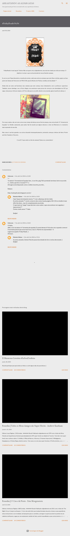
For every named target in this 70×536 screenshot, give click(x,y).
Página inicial (6, 11)
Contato (40, 11)
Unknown (10, 176)
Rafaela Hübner (17, 196)
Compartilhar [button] (60, 162)
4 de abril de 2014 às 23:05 (32, 196)
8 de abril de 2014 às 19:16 (32, 237)
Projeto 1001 (29, 11)
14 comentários (19, 520)
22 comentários (19, 445)
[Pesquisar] (62, 3)
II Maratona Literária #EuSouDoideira (18, 358)
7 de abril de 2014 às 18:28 (22, 223)
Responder (12, 218)
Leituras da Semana (19, 162)
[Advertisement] (35, 145)
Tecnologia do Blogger (35, 531)
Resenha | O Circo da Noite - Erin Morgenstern (22, 501)
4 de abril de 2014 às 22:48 (22, 176)
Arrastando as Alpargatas (18, 3)
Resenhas (18, 11)
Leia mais (65, 370)
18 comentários (19, 370)
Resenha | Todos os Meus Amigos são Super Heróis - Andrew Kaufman (32, 425)
